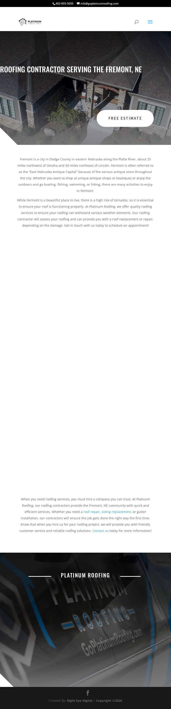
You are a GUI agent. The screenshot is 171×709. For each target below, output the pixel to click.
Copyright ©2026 (109, 700)
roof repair (91, 512)
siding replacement (116, 512)
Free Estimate (125, 118)
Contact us (101, 531)
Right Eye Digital (79, 700)
